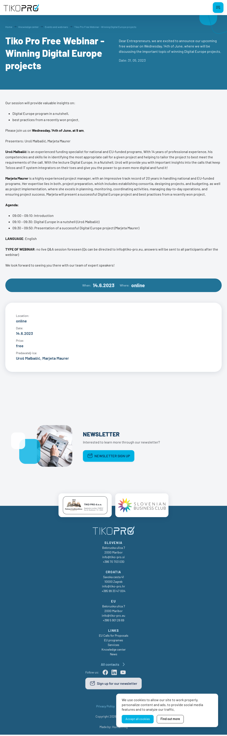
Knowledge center (114, 651)
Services (113, 646)
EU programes (113, 641)
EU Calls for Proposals (113, 637)
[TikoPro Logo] (21, 7)
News (113, 655)
